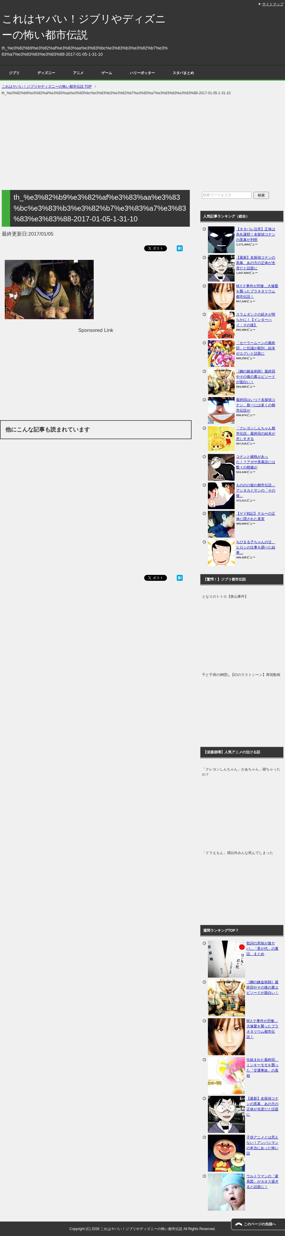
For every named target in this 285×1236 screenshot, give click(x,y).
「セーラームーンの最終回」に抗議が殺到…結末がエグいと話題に (255, 348)
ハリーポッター (142, 73)
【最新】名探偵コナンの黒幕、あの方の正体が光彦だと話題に (255, 262)
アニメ (78, 73)
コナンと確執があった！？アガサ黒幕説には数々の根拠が (255, 462)
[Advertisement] (143, 143)
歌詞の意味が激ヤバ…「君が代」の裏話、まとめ (262, 948)
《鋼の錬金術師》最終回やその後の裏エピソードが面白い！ (255, 376)
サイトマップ (273, 4)
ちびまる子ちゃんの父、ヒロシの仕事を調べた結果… (255, 547)
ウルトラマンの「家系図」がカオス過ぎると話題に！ (262, 1181)
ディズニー (46, 73)
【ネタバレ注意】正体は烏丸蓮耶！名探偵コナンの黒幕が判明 (255, 234)
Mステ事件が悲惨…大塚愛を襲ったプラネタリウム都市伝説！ (257, 291)
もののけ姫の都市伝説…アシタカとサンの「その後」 (255, 490)
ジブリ (14, 73)
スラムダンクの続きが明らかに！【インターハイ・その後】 (255, 319)
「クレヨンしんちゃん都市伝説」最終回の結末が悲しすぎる (255, 433)
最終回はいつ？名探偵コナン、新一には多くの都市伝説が (255, 405)
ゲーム (106, 73)
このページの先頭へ (260, 1224)
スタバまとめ (183, 73)
